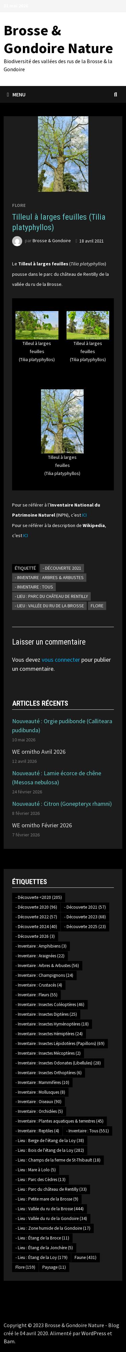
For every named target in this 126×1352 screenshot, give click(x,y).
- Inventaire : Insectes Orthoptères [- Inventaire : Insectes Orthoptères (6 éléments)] (48, 1073)
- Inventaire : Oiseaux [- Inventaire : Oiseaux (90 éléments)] (38, 1101)
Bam (9, 1341)
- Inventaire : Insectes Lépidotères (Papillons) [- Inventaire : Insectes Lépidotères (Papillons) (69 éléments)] (59, 1043)
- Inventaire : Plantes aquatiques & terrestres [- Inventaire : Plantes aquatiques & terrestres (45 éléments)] (59, 1121)
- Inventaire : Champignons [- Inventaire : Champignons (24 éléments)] (44, 975)
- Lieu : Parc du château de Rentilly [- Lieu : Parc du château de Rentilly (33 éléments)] (51, 1189)
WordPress (93, 1333)
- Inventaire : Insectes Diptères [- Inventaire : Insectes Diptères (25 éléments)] (46, 1014)
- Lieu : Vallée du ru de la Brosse (49, 606)
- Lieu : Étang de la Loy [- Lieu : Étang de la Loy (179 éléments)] (41, 1257)
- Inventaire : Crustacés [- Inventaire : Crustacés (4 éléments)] (38, 985)
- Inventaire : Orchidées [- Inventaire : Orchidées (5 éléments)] (39, 1111)
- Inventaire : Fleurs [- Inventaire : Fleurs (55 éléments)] (36, 995)
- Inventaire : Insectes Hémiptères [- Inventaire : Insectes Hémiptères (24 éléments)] (49, 1034)
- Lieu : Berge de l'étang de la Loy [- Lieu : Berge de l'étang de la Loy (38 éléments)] (49, 1140)
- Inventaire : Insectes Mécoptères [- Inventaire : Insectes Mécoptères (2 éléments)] (48, 1053)
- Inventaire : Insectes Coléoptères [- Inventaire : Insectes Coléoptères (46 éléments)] (49, 1004)
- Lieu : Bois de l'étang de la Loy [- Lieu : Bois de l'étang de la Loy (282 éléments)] (49, 1150)
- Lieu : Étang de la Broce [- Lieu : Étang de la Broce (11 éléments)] (42, 1238)
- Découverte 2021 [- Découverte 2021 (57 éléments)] (85, 907)
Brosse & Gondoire (52, 241)
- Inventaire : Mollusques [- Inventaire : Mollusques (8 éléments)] (40, 1092)
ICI (84, 515)
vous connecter (61, 659)
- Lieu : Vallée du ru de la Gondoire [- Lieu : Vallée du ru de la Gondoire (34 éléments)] (51, 1218)
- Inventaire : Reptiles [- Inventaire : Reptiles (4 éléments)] (37, 1131)
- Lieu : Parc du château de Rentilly (51, 596)
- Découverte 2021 (62, 568)
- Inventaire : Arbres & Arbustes (49, 577)
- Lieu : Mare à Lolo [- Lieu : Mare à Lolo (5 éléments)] (35, 1170)
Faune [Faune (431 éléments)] (85, 1257)
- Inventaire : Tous (34, 587)
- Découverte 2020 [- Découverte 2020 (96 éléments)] (36, 907)
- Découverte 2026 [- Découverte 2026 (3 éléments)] (35, 936)
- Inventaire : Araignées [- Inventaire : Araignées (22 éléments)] (40, 956)
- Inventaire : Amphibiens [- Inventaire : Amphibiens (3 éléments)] (41, 946)
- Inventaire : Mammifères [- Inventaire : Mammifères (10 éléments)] (42, 1082)
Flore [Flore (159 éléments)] (25, 1267)
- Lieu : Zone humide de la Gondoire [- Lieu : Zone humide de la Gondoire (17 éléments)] (52, 1228)
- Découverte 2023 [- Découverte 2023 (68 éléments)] (85, 917)
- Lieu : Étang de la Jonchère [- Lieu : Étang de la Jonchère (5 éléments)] (44, 1248)
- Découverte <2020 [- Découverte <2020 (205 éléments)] (38, 897)
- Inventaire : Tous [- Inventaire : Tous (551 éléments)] (87, 1131)
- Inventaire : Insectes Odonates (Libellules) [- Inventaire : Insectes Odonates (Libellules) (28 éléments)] (58, 1063)
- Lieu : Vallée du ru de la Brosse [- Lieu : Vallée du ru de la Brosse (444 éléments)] (49, 1209)
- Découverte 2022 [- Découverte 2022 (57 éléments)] (36, 917)
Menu (16, 94)
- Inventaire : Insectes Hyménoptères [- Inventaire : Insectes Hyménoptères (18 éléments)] (52, 1024)
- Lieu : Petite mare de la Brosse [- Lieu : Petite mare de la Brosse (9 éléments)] (46, 1199)
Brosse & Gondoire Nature (58, 39)
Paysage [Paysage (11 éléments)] (54, 1267)
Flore (19, 205)
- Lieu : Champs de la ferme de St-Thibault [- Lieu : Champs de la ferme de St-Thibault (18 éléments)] (57, 1160)
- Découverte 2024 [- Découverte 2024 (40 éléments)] (36, 926)
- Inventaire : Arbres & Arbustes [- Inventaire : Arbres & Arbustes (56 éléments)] (47, 965)
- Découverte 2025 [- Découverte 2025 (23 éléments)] (85, 926)
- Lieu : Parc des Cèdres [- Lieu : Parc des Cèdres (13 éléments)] (40, 1179)
